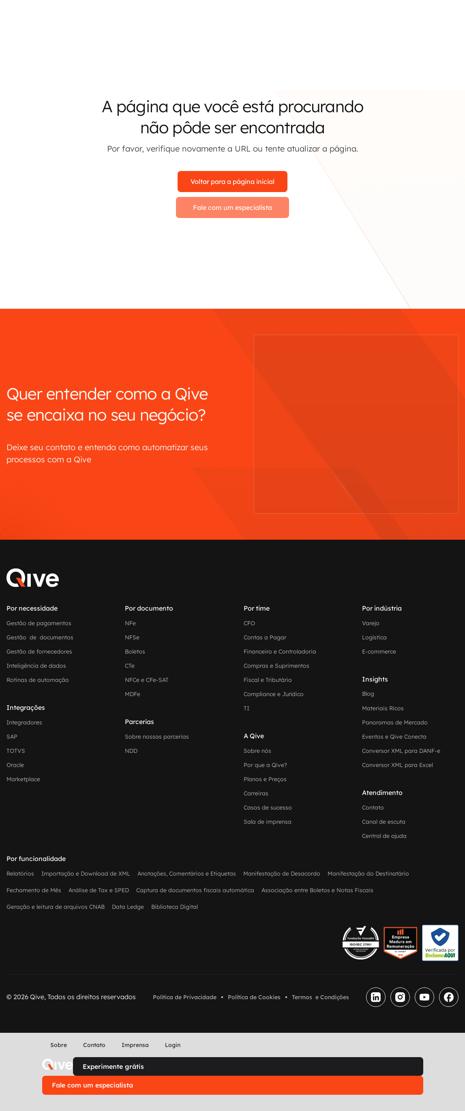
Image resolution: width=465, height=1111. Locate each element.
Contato (94, 1045)
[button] (54, 1103)
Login (172, 1045)
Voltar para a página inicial (232, 181)
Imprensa (135, 1045)
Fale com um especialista (232, 207)
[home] (57, 1064)
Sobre (58, 1045)
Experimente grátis (113, 1066)
